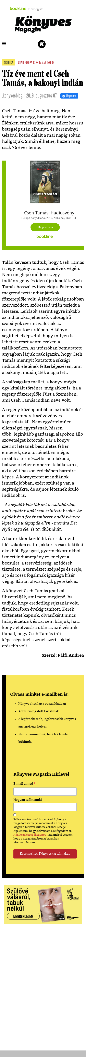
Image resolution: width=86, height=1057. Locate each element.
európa (28, 63)
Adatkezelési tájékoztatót (29, 834)
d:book (50, 63)
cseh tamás (39, 63)
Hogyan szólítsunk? (27, 799)
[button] (4, 44)
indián (20, 63)
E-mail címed (24, 784)
